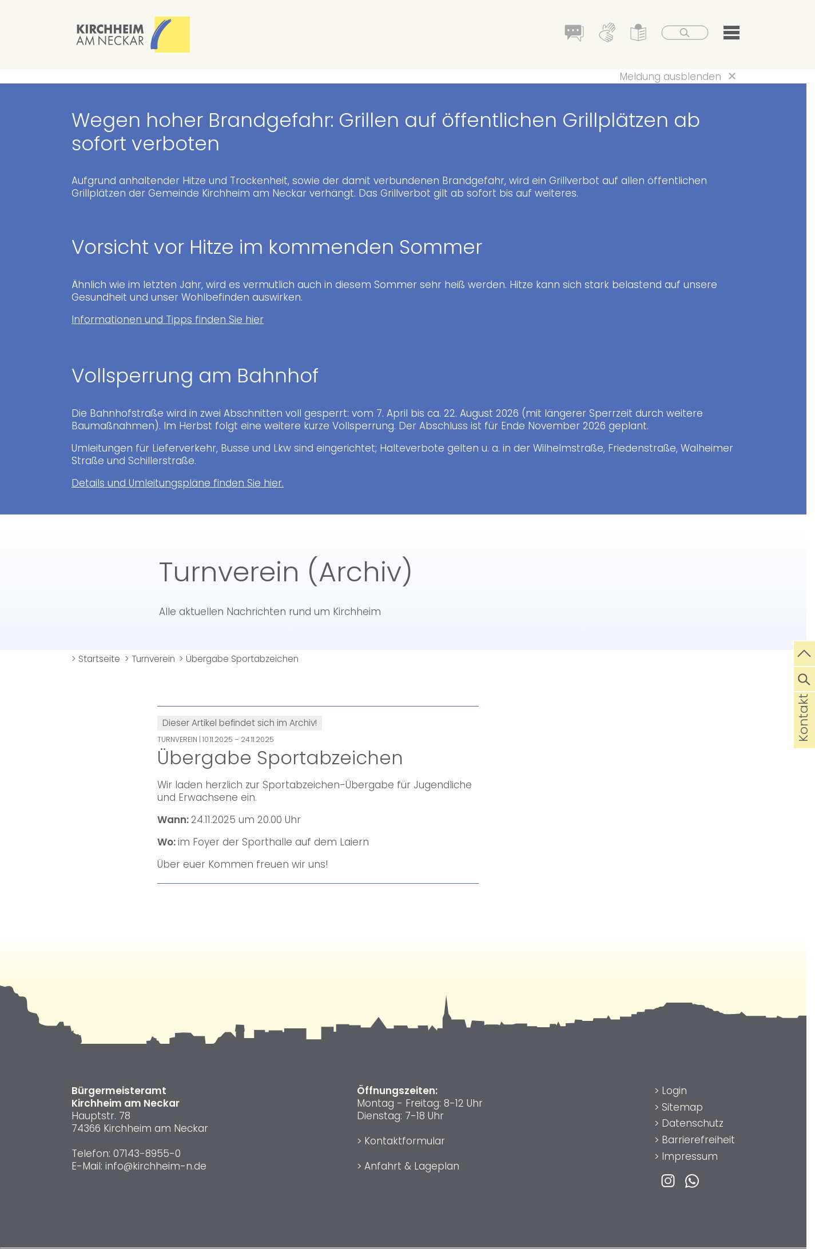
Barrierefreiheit (698, 1140)
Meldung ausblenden (670, 76)
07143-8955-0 (147, 1153)
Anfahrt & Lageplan (411, 1166)
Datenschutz (692, 1123)
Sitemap (682, 1107)
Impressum (690, 1156)
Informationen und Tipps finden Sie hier (167, 319)
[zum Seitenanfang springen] (804, 652)
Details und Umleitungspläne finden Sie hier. (177, 483)
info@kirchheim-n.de (155, 1166)
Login (674, 1091)
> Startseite (95, 659)
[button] (731, 35)
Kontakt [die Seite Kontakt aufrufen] (803, 735)
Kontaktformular (404, 1141)
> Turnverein (150, 659)
